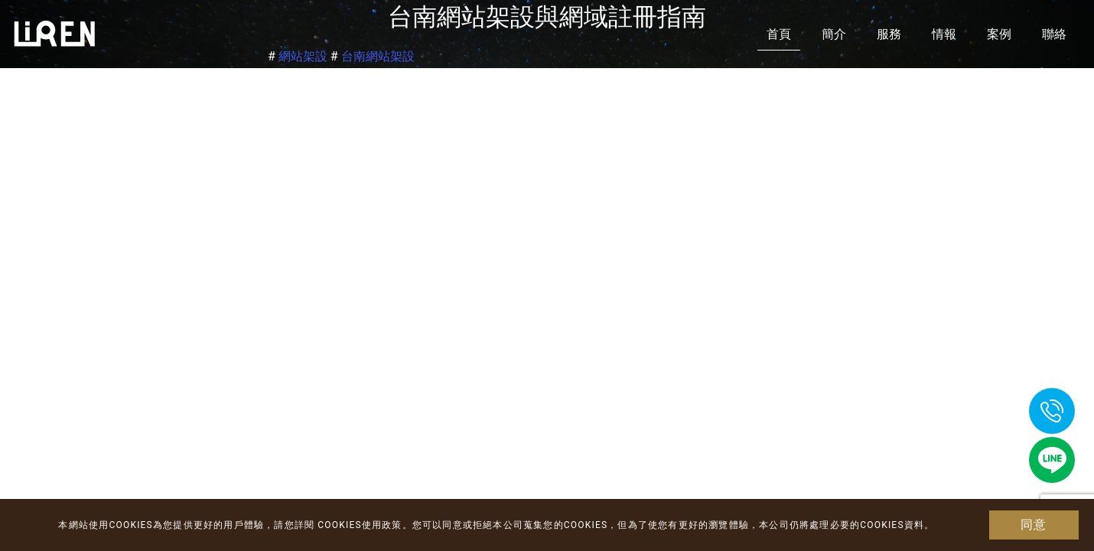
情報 (944, 34)
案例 (999, 34)
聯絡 (1054, 34)
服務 (889, 34)
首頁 (779, 34)
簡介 (834, 34)
